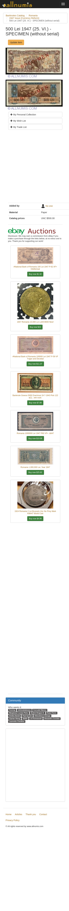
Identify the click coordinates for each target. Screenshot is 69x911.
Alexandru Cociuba (52, 718)
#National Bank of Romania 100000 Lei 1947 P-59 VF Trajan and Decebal (35, 357)
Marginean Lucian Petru (18, 713)
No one (49, 206)
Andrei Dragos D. (37, 713)
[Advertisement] (34, 167)
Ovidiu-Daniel (14, 716)
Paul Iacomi (27, 716)
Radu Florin (51, 713)
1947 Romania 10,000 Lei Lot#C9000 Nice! (35, 322)
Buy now (35, 274)
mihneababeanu (24, 710)
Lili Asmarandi (36, 718)
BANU (25, 718)
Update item (16, 42)
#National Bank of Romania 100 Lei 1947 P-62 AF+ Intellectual (35, 268)
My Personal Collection (23, 114)
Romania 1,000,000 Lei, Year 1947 (35, 467)
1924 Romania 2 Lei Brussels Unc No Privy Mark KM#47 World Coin (35, 512)
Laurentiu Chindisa (16, 721)
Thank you (30, 814)
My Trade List (18, 127)
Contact (43, 814)
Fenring (12, 710)
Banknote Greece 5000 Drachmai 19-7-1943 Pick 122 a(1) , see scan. (35, 396)
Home (8, 814)
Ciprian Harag (14, 718)
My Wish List (18, 121)
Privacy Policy (12, 820)
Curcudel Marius (39, 710)
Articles (18, 814)
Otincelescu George (42, 716)
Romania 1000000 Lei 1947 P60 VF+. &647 (35, 433)
